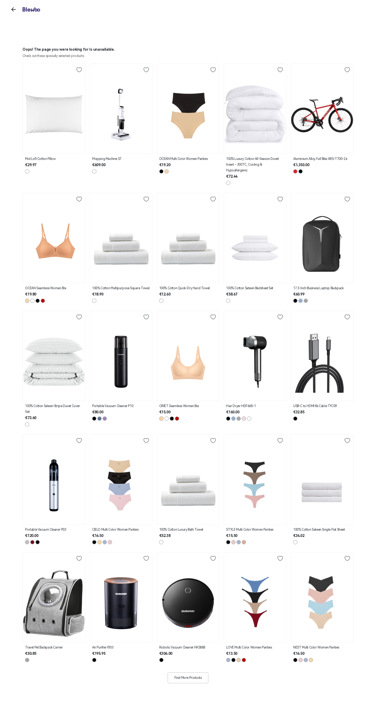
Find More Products (188, 678)
